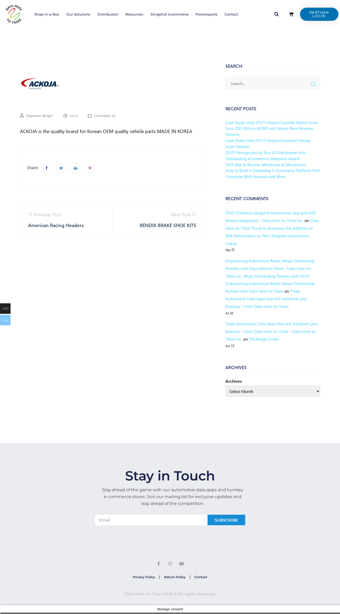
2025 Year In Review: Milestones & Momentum (268, 164)
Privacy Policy (142, 578)
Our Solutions (78, 14)
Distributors (107, 14)
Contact (231, 14)
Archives (233, 381)
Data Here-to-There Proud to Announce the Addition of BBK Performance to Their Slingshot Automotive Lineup (268, 235)
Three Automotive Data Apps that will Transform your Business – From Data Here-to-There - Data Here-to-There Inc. (269, 331)
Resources (134, 14)
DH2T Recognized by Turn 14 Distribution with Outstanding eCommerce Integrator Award (267, 155)
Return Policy (175, 578)
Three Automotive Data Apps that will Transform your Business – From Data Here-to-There (268, 298)
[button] (276, 14)
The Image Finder (281, 339)
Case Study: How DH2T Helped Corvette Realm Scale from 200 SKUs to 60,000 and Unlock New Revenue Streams (269, 128)
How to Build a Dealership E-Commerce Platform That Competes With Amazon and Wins (269, 173)
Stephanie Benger (40, 115)
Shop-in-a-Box (46, 14)
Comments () (107, 115)
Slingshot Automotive (169, 14)
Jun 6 (75, 115)
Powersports (207, 14)
